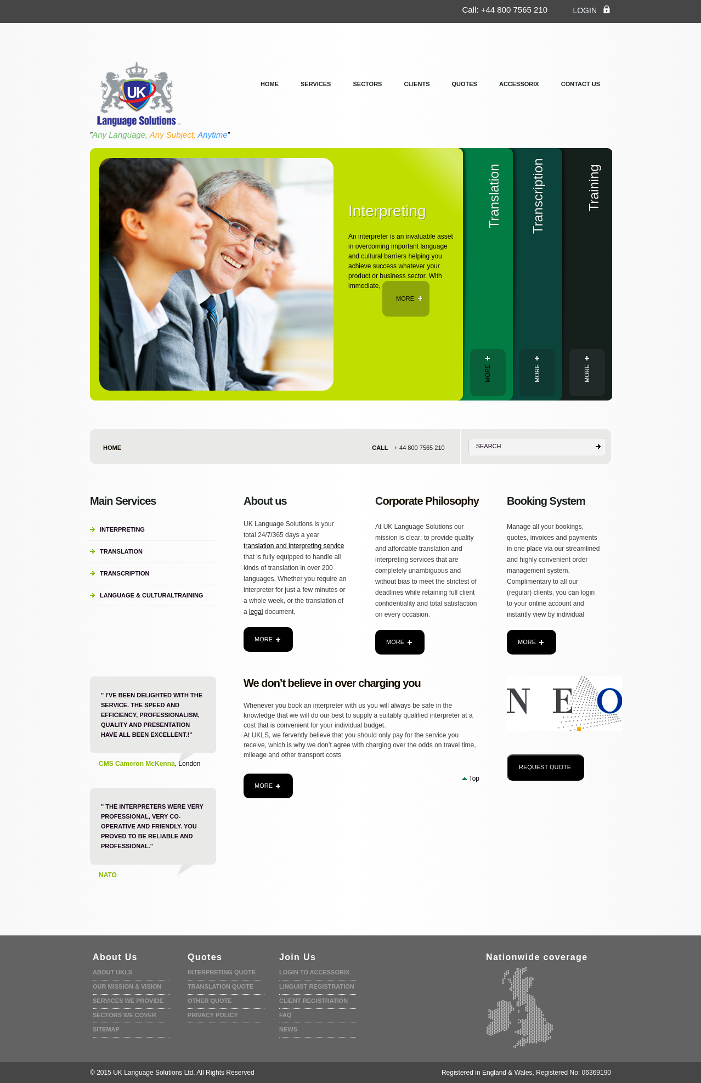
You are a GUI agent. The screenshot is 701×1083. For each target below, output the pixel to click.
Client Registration (313, 1000)
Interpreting (122, 529)
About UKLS (112, 972)
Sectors (367, 84)
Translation (121, 551)
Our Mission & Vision (127, 986)
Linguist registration (316, 986)
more (409, 298)
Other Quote (210, 1000)
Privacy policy (213, 1015)
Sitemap (106, 1029)
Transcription (124, 573)
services (316, 84)
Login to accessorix (314, 972)
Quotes (464, 84)
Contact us (580, 84)
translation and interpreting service (294, 546)
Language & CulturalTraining (151, 595)
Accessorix (519, 84)
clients (416, 84)
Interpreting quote (222, 972)
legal (256, 612)
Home (270, 84)
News (288, 1029)
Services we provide (128, 1000)
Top (474, 778)
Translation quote (220, 986)
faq (285, 1015)
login (592, 10)
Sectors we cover (124, 1015)
